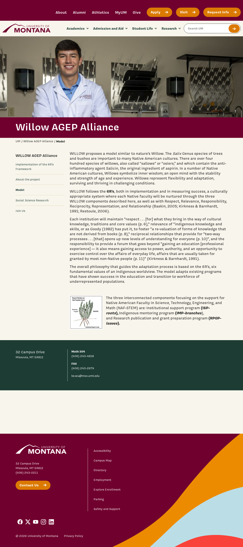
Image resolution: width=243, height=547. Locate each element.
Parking (99, 499)
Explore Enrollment (107, 489)
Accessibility (102, 451)
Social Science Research (32, 200)
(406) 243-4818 (82, 356)
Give (137, 12)
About (61, 12)
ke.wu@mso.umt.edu (85, 376)
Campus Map (103, 460)
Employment (102, 480)
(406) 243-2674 (82, 368)
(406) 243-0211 (27, 473)
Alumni (79, 12)
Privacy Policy (73, 536)
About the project (28, 179)
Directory (100, 470)
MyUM (121, 12)
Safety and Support (107, 509)
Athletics (100, 12)
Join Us (20, 211)
